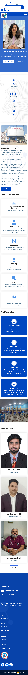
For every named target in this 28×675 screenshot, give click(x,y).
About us (3, 613)
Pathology (3, 639)
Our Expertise (4, 618)
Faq (2, 621)
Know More (6, 188)
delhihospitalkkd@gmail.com (13, 590)
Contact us (4, 626)
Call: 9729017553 (9, 597)
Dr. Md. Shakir (14, 470)
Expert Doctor (4, 634)
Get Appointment (8, 61)
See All (14, 567)
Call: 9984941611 (9, 595)
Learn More (20, 61)
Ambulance (4, 644)
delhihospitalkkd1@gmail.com (14, 4)
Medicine (3, 642)
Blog (2, 615)
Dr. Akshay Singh (14, 558)
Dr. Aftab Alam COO (14, 514)
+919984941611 (14, 2)
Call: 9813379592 (9, 599)
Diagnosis (3, 636)
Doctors (3, 623)
